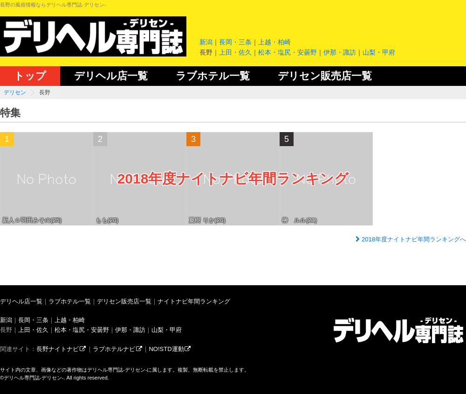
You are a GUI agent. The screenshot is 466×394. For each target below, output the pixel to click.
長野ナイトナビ (61, 348)
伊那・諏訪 (339, 52)
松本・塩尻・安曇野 (287, 52)
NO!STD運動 (170, 348)
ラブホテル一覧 (213, 76)
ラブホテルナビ (118, 348)
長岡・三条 (235, 42)
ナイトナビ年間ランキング (194, 301)
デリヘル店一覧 (111, 76)
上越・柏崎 (274, 42)
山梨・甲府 (379, 52)
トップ (30, 76)
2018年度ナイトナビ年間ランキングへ (410, 239)
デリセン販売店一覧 (325, 76)
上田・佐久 (235, 52)
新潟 (205, 42)
